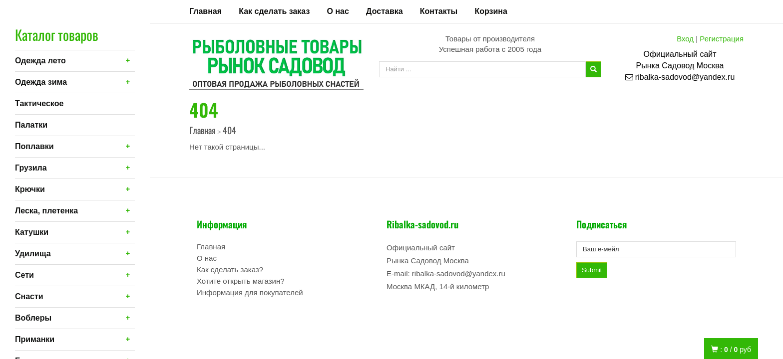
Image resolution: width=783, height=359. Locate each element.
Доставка (384, 11)
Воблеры (33, 318)
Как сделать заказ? (230, 269)
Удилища (33, 253)
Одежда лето (40, 60)
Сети (24, 275)
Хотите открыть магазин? (241, 281)
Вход (685, 38)
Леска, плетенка (46, 210)
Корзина (490, 11)
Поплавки (34, 146)
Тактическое (39, 103)
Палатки (31, 125)
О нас (338, 11)
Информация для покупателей (250, 292)
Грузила (31, 168)
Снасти (29, 296)
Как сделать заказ (274, 11)
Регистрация (722, 38)
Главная (205, 11)
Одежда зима (41, 82)
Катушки (31, 232)
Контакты (438, 11)
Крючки (30, 189)
